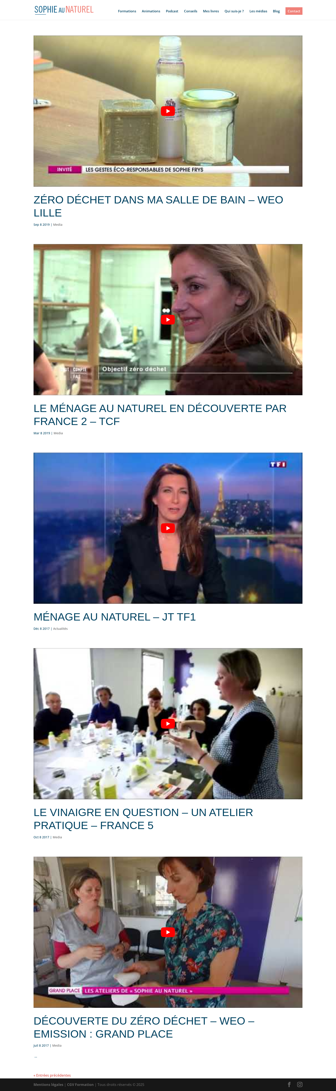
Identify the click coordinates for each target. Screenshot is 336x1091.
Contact (294, 11)
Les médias (258, 11)
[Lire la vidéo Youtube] (168, 111)
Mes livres (211, 11)
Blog (276, 11)
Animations (151, 11)
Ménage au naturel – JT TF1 (115, 617)
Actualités (60, 628)
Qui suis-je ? (234, 11)
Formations (127, 11)
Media (57, 224)
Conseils (190, 11)
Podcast (172, 11)
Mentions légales (48, 1084)
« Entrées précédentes (52, 1075)
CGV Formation (80, 1084)
